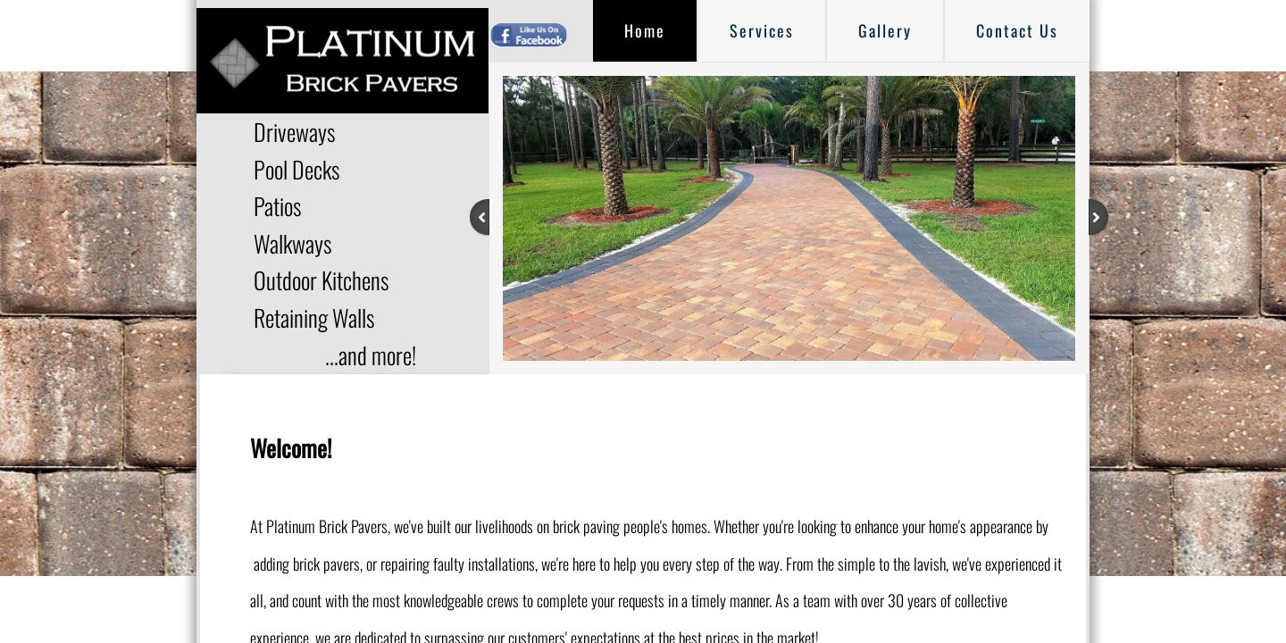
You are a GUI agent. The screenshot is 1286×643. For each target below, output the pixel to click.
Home (644, 30)
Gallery (885, 30)
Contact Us (1017, 30)
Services (762, 30)
